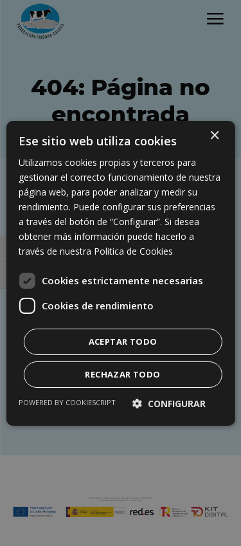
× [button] (214, 135)
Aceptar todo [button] (123, 341)
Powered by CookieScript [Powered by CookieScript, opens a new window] (67, 402)
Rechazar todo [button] (122, 374)
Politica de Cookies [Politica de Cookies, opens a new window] (133, 251)
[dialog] (120, 273)
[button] (169, 403)
